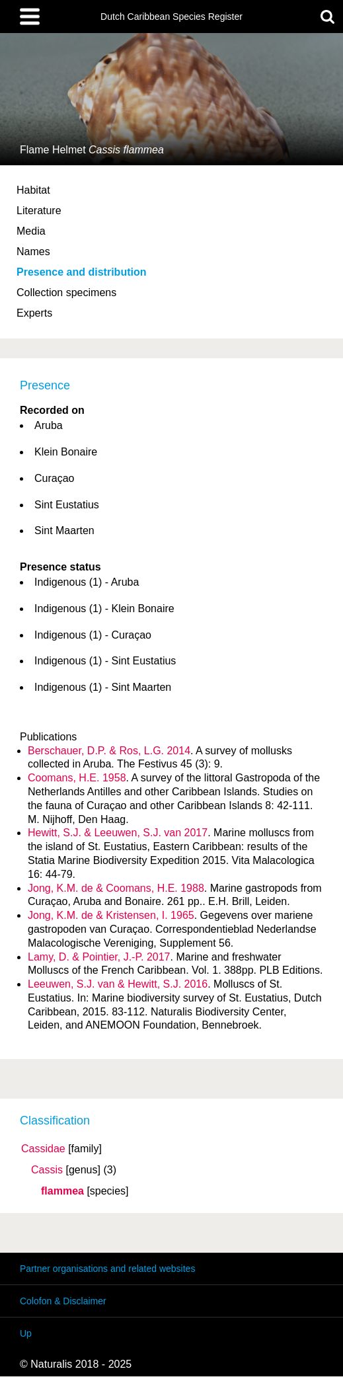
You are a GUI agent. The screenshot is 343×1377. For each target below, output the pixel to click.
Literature (39, 210)
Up (26, 1333)
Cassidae (43, 1149)
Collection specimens (66, 292)
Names (33, 251)
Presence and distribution (81, 272)
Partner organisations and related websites (107, 1268)
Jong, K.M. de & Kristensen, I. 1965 (111, 915)
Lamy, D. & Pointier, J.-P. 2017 (99, 957)
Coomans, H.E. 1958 (77, 777)
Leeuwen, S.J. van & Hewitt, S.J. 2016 (118, 984)
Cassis (47, 1170)
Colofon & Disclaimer (63, 1301)
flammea (62, 1191)
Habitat (33, 190)
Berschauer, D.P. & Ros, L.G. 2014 (109, 750)
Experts (34, 313)
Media (31, 231)
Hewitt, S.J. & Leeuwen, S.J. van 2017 (118, 832)
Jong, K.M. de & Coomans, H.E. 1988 (116, 888)
